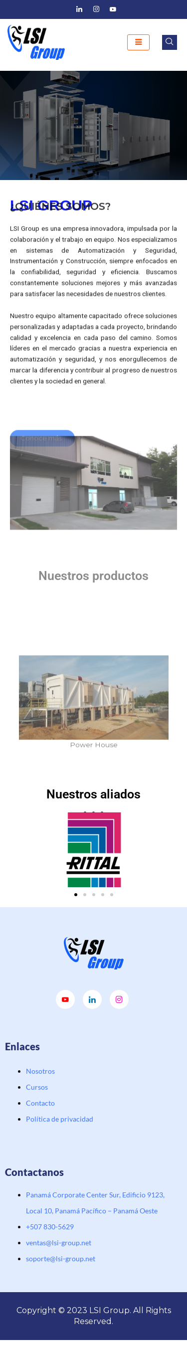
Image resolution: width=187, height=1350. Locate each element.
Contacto (40, 1103)
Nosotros (40, 1071)
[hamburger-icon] (138, 42)
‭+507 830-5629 (50, 1226)
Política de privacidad (59, 1119)
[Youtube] (113, 9)
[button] (75, 894)
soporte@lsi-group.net (60, 1258)
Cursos (37, 1087)
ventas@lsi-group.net (58, 1242)
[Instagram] (96, 9)
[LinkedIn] (79, 9)
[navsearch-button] (169, 42)
